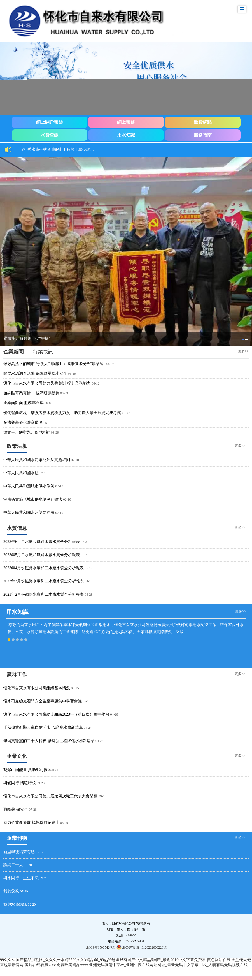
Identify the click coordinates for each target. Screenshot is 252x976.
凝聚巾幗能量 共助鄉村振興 (27, 770)
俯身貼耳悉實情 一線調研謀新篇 (31, 393)
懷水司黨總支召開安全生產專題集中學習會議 (42, 701)
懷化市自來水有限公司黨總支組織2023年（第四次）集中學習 (56, 714)
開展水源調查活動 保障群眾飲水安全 (35, 373)
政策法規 (17, 446)
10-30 (28, 865)
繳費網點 (203, 122)
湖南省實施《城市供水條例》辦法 (32, 499)
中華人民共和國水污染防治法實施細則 (36, 460)
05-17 (89, 568)
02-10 (75, 460)
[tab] (243, 339)
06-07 (126, 413)
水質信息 (17, 528)
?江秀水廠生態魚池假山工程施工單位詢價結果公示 (61, 149)
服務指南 (203, 135)
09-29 (44, 878)
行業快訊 (43, 352)
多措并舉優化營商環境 (23, 422)
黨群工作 (17, 674)
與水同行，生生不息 (21, 878)
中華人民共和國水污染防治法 (28, 512)
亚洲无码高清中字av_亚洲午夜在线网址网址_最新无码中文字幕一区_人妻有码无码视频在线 (168, 965)
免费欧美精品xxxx (72, 965)
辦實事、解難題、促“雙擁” (27, 338)
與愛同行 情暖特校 (19, 783)
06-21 (85, 555)
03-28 (89, 594)
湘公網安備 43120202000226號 (141, 947)
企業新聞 (13, 352)
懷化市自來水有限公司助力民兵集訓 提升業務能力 (47, 383)
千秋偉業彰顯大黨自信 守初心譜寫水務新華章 (43, 727)
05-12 (40, 852)
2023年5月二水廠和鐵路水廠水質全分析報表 (41, 555)
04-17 (89, 581)
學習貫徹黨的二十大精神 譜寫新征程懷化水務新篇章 (49, 741)
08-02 (110, 364)
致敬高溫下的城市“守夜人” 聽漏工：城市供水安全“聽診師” (54, 364)
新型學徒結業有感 (19, 852)
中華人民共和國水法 (21, 473)
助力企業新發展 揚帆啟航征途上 (31, 822)
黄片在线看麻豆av (40, 965)
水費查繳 (50, 135)
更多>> (243, 351)
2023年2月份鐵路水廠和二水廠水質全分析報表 (43, 594)
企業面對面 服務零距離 (23, 403)
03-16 (56, 770)
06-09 (64, 393)
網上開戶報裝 (49, 122)
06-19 (72, 374)
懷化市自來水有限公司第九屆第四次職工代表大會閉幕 (50, 796)
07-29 (24, 891)
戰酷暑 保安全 (15, 809)
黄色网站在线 (218, 960)
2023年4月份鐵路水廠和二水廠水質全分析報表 (43, 568)
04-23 (99, 741)
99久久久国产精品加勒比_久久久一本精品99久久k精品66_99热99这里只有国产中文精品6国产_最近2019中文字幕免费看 (103, 960)
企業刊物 (17, 838)
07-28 (33, 809)
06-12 (95, 383)
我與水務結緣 (15, 904)
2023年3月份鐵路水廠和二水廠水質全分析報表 (43, 581)
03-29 (55, 432)
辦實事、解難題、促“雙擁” (26, 432)
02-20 (32, 904)
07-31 (85, 542)
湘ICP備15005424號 (100, 947)
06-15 (75, 688)
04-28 (114, 714)
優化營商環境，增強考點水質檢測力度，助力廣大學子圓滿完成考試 (62, 413)
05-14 (48, 423)
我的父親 (11, 891)
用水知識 (126, 135)
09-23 (41, 783)
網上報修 (126, 122)
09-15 (102, 796)
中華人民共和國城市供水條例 (28, 486)
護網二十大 (13, 865)
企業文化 (17, 756)
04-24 (88, 728)
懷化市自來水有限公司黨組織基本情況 (36, 688)
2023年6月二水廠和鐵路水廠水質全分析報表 (41, 542)
